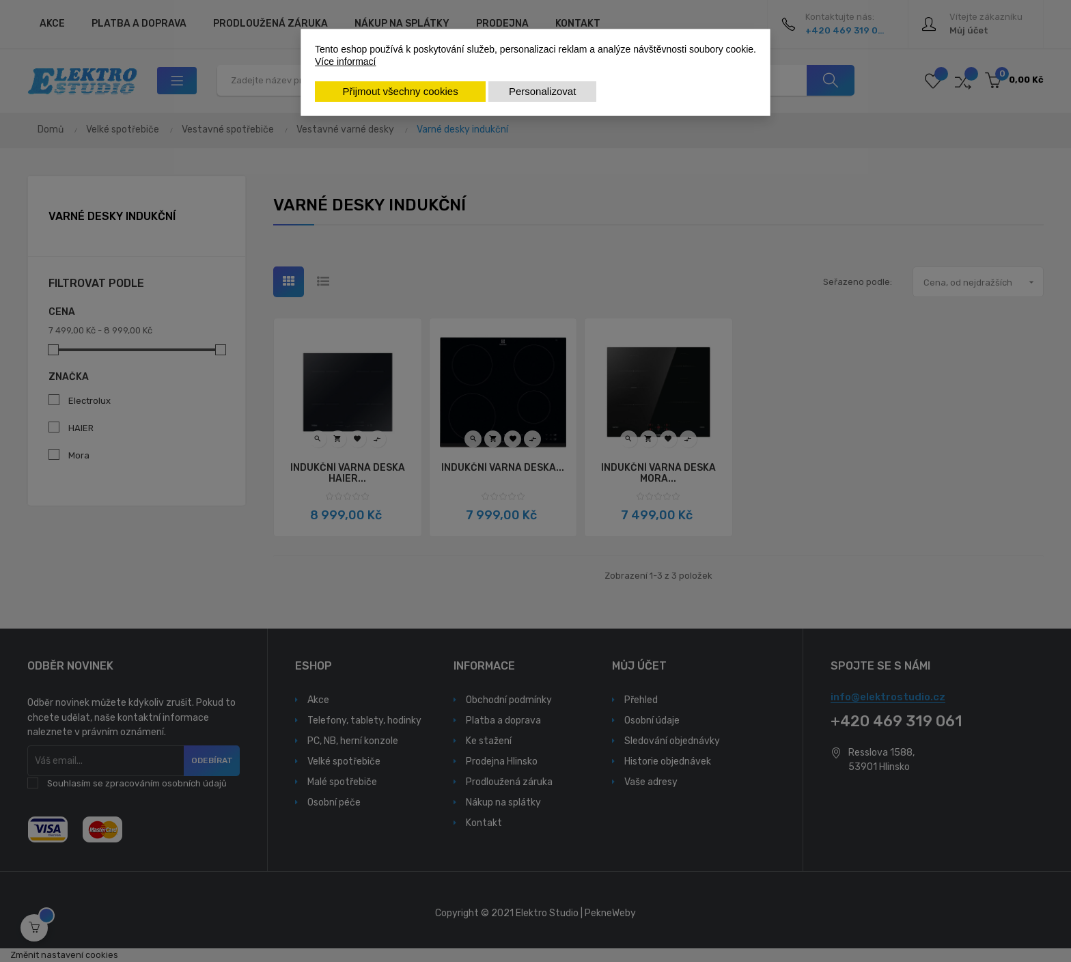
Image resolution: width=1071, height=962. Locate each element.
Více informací (345, 61)
